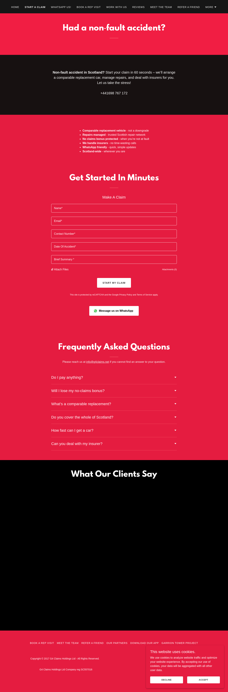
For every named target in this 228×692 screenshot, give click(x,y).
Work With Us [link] (116, 7)
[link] (55, 554)
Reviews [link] (138, 7)
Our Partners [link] (116, 650)
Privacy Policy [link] (125, 295)
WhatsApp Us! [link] (61, 7)
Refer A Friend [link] (188, 7)
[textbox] (114, 208)
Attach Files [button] (61, 269)
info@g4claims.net (97, 361)
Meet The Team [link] (161, 7)
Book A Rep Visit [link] (89, 7)
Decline (173, 679)
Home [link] (15, 7)
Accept (205, 679)
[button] (211, 7)
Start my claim (114, 282)
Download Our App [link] (144, 650)
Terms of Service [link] (144, 295)
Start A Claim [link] (35, 7)
